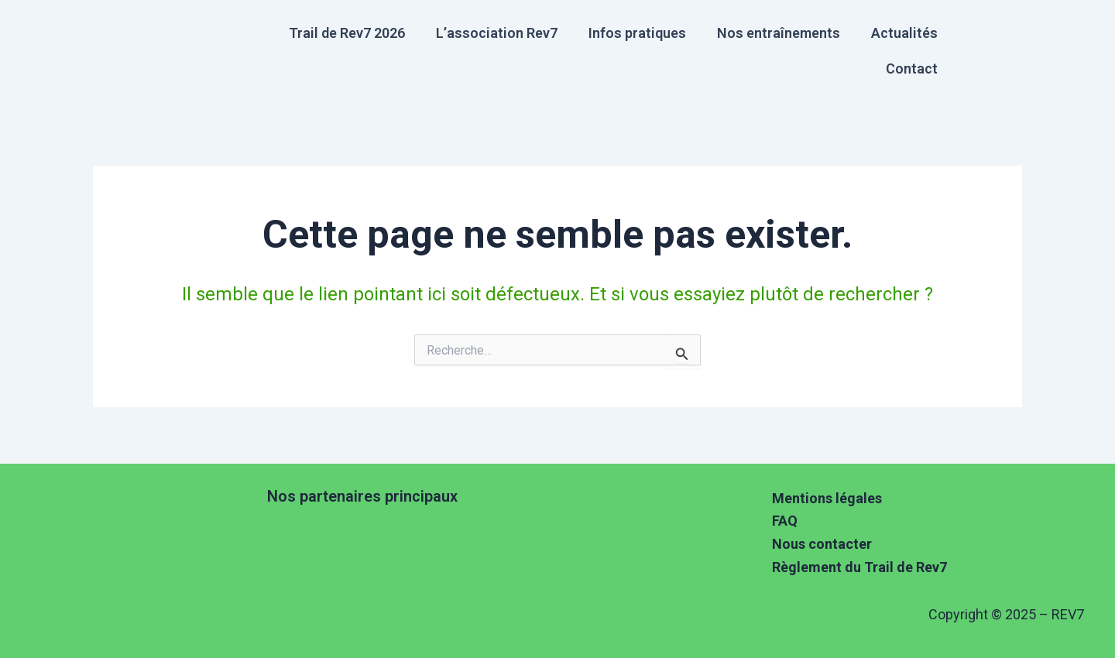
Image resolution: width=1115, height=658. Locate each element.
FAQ (785, 520)
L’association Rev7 (497, 33)
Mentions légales (827, 498)
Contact (912, 68)
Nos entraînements (778, 33)
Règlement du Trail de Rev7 (859, 567)
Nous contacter (822, 544)
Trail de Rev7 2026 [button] (347, 33)
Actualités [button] (904, 33)
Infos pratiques (637, 33)
